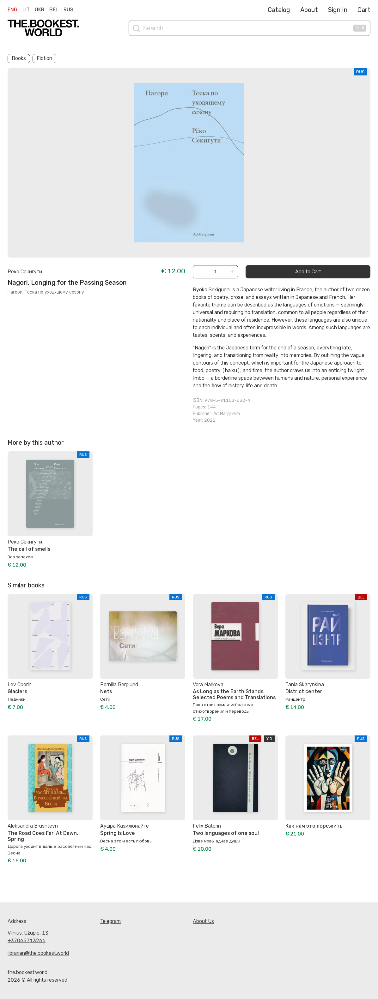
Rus (68, 10)
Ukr (39, 10)
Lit (26, 10)
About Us (203, 921)
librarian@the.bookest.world (38, 953)
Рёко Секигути (25, 272)
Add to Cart (308, 272)
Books (19, 58)
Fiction (44, 58)
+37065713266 (27, 940)
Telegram (110, 921)
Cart (363, 10)
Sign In (337, 10)
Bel (53, 10)
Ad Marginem (226, 413)
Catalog (279, 10)
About (309, 10)
